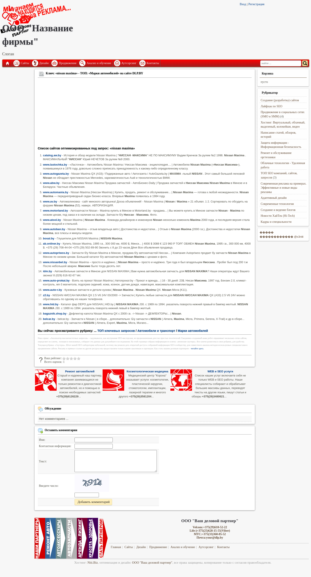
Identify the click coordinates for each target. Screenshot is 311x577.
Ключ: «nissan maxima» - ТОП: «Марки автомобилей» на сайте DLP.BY (94, 73)
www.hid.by (50, 304)
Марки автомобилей (193, 330)
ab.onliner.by (51, 243)
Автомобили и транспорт (156, 330)
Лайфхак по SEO (271, 106)
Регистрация (256, 4)
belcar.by (49, 319)
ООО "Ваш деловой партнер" (152, 562)
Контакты (153, 63)
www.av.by (50, 201)
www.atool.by (52, 219)
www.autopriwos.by (56, 253)
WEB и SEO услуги (220, 371)
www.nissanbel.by (55, 262)
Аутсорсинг (128, 63)
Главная (7, 63)
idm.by (47, 271)
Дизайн (44, 63)
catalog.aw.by (52, 155)
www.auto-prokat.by (56, 280)
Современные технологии (277, 204)
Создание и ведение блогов (278, 210)
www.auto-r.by (52, 289)
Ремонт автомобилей (80, 371)
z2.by (46, 295)
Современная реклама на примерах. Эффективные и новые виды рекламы (283, 188)
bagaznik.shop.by (55, 313)
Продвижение (67, 63)
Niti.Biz (92, 562)
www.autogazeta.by (56, 173)
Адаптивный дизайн (274, 197)
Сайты (25, 63)
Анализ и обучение (99, 63)
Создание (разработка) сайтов (280, 100)
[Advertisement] (145, 113)
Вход (243, 4)
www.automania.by (55, 192)
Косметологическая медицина (147, 371)
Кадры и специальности (276, 221)
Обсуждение (53, 408)
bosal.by (48, 238)
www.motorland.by (55, 210)
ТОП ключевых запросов (116, 330)
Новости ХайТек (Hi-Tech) (278, 215)
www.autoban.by (54, 229)
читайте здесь (197, 348)
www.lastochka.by (55, 164)
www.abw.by (51, 183)
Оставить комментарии (61, 430)
